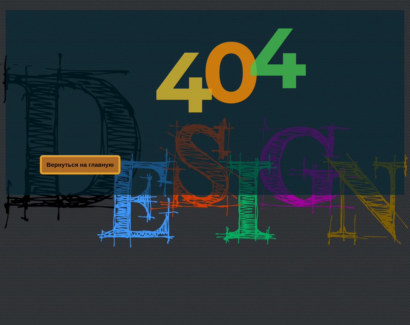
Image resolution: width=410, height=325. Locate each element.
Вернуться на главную (80, 164)
